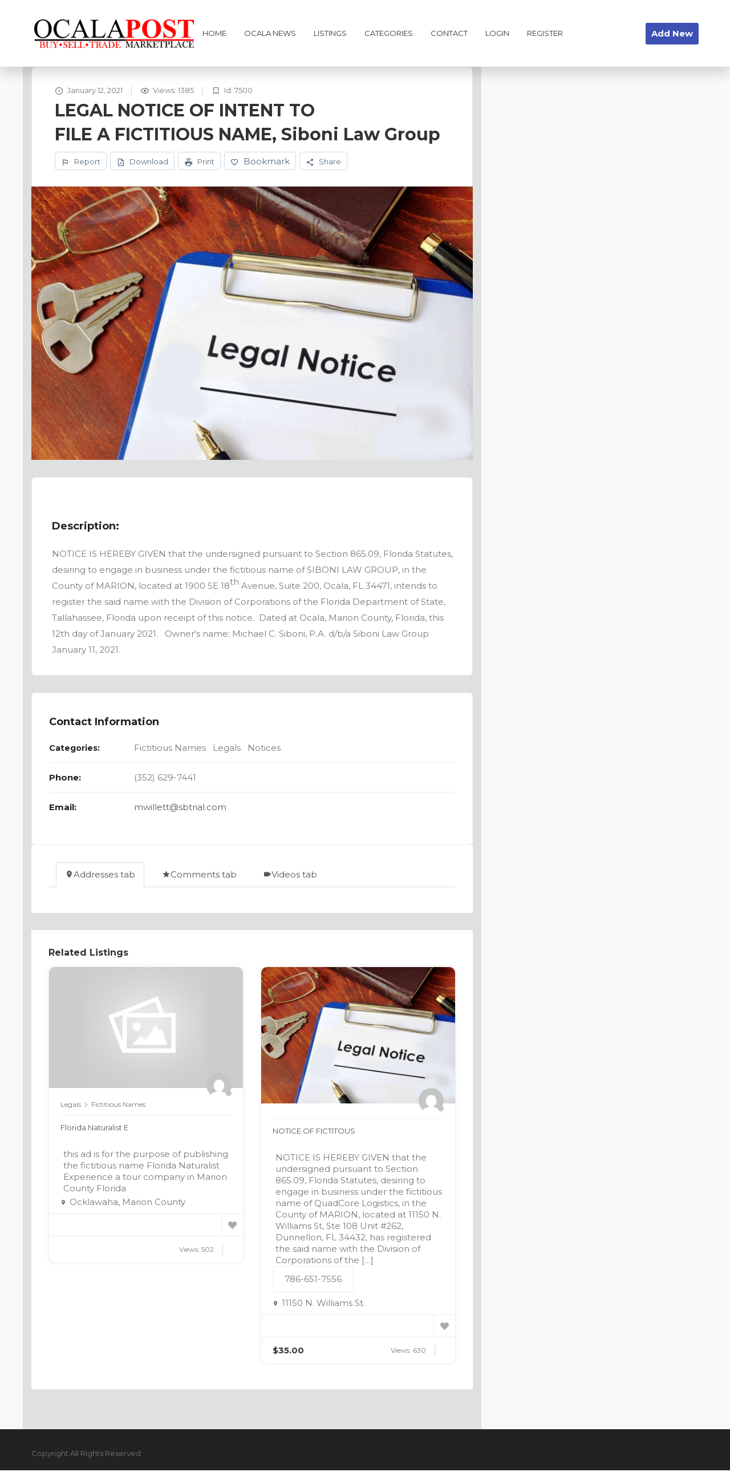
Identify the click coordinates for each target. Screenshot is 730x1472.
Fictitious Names (170, 749)
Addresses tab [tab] (100, 876)
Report (80, 162)
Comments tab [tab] (199, 876)
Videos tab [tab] (290, 876)
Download (142, 162)
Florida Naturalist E (100, 1128)
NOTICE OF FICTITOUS (323, 1132)
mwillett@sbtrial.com (180, 808)
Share (323, 162)
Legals (227, 749)
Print (199, 162)
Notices (264, 749)
